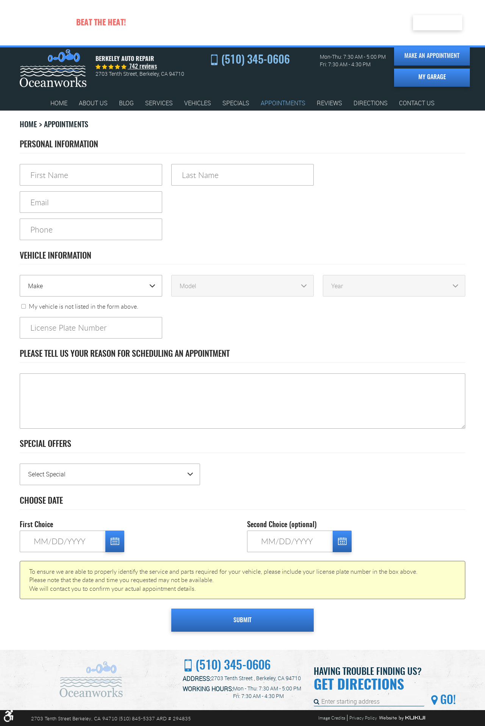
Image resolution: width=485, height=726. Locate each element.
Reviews (329, 103)
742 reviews (142, 67)
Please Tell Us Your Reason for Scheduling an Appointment (125, 354)
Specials (235, 103)
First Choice (36, 525)
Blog (126, 103)
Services (159, 103)
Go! (447, 700)
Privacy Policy (363, 718)
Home (58, 103)
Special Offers (45, 444)
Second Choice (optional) (282, 525)
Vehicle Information (55, 256)
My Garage (432, 77)
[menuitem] (58, 103)
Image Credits (331, 718)
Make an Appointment (432, 56)
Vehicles (197, 103)
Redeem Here (437, 22)
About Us (93, 103)
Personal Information (59, 145)
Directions (371, 103)
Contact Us (417, 103)
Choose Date (41, 501)
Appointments (283, 103)
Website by (402, 718)
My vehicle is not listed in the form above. (83, 306)
